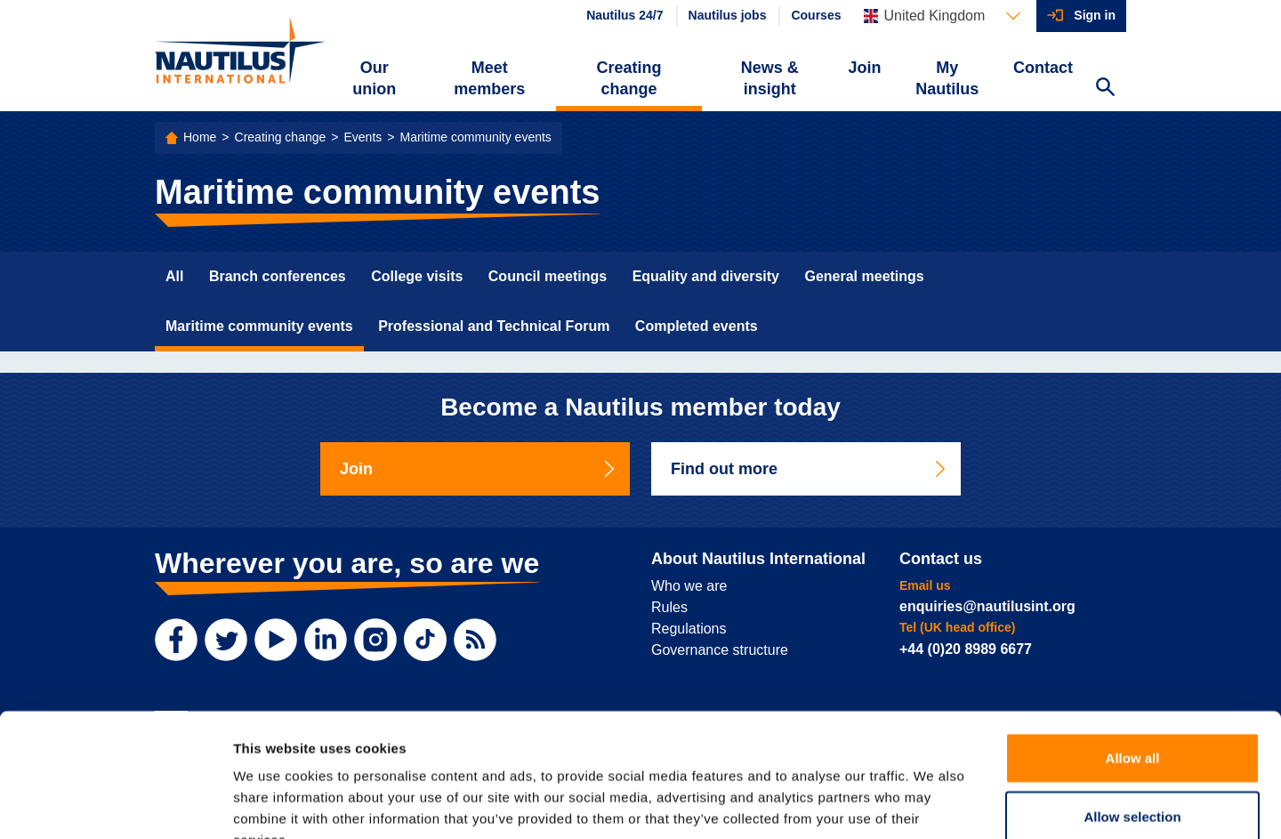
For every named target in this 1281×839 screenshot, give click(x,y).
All (174, 276)
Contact (1043, 68)
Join (865, 68)
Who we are (689, 585)
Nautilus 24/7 (624, 15)
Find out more (809, 469)
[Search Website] (1105, 89)
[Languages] (942, 16)
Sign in (1095, 15)
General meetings (863, 276)
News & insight (770, 78)
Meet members (489, 78)
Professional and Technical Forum (493, 326)
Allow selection (1132, 708)
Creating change (629, 78)
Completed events (696, 326)
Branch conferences (277, 276)
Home (199, 137)
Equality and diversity (705, 276)
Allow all (1133, 649)
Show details (933, 803)
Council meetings (547, 276)
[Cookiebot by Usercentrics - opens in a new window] (115, 804)
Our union (374, 78)
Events (362, 137)
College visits (417, 276)
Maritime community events (475, 137)
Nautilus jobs (728, 15)
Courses (816, 15)
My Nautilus (947, 78)
